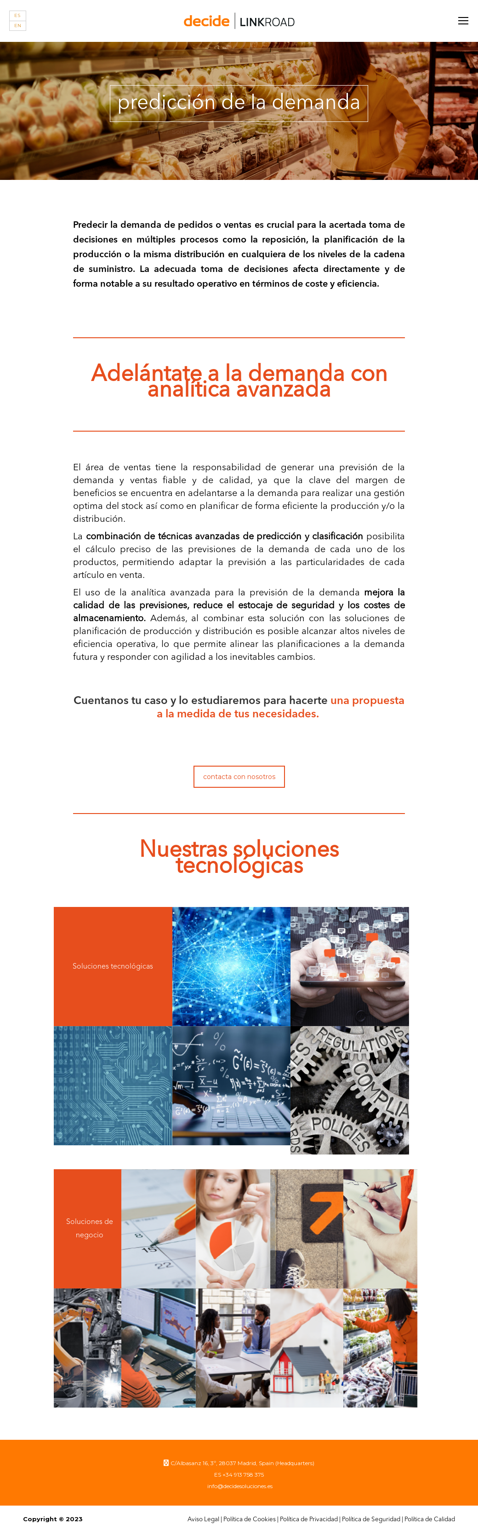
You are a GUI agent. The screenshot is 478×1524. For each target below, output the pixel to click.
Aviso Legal (203, 1510)
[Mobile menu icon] (463, 20)
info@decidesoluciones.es (239, 1476)
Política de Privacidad (309, 1510)
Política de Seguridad (371, 1510)
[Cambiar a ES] (18, 16)
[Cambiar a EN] (18, 26)
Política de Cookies (249, 1510)
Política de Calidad (429, 1510)
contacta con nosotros (239, 777)
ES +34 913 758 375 (239, 1465)
